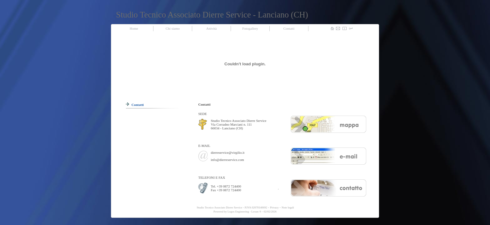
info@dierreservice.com (227, 160)
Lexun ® (256, 211)
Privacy (274, 207)
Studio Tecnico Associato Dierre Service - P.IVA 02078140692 (231, 207)
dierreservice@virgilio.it (227, 152)
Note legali (288, 207)
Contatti (135, 105)
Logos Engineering (238, 211)
